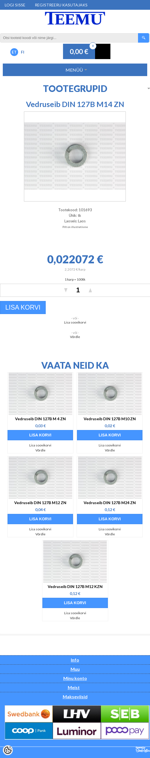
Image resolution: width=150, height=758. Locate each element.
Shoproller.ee (143, 749)
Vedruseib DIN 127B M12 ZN (40, 502)
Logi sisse (15, 5)
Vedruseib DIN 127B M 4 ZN (40, 418)
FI (22, 52)
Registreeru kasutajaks (61, 5)
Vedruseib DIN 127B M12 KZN (75, 586)
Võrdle (75, 337)
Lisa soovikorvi (75, 322)
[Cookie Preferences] (8, 750)
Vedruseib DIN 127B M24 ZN (110, 502)
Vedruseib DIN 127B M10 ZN (110, 418)
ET (14, 52)
